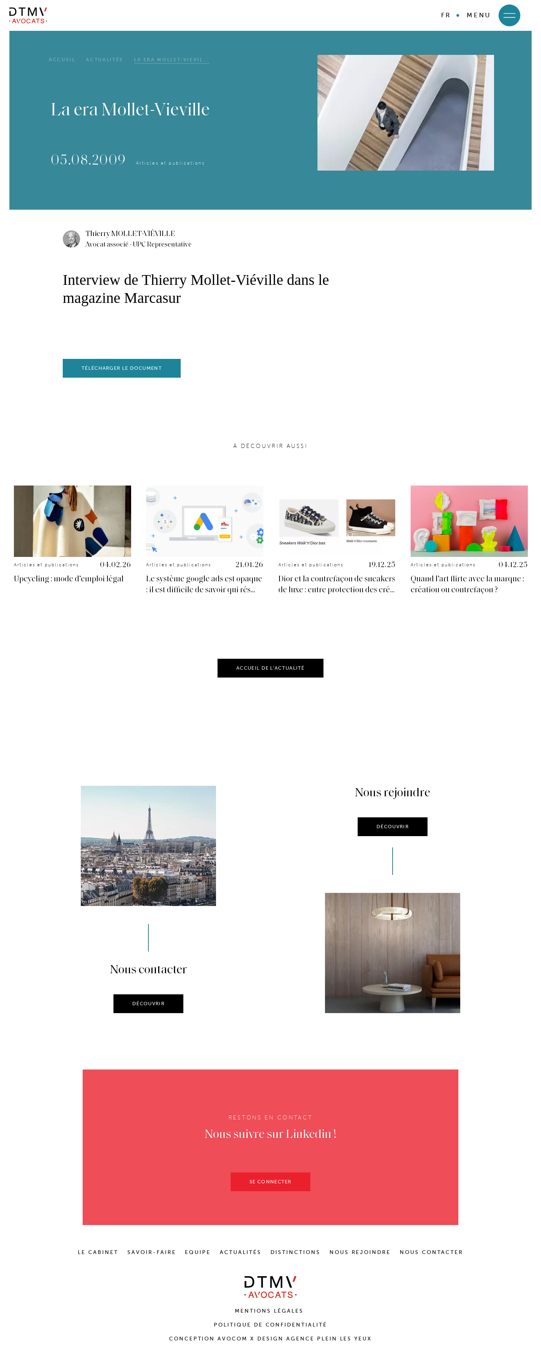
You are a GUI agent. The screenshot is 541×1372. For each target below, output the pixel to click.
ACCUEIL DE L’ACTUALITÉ (270, 680)
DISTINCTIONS (295, 1252)
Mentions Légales (270, 1311)
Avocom (233, 1339)
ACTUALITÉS (240, 1252)
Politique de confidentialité (270, 1325)
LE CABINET (98, 1252)
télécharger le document (122, 368)
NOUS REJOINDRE (360, 1252)
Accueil (62, 59)
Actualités (104, 59)
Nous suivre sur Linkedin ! (271, 1147)
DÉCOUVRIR (148, 1015)
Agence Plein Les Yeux (329, 1339)
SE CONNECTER (270, 1194)
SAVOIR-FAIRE (151, 1252)
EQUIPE (198, 1252)
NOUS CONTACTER (431, 1252)
